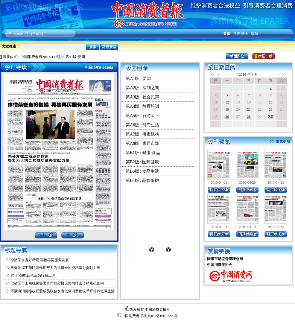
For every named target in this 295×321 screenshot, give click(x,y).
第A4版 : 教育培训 (142, 106)
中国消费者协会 (219, 265)
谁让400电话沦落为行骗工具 (32, 275)
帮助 (254, 34)
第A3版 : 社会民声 (142, 97)
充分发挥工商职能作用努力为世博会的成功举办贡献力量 (55, 268)
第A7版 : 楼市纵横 (142, 134)
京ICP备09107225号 (163, 316)
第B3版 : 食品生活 (142, 171)
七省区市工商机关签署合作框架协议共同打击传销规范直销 (57, 283)
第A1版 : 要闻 (138, 78)
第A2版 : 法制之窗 (142, 88)
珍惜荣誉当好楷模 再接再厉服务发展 (39, 260)
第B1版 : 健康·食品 (143, 152)
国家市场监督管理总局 (225, 259)
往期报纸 (240, 34)
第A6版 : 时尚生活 (142, 125)
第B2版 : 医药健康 (142, 162)
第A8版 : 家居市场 (142, 143)
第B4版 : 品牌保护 (142, 180)
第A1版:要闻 (75, 57)
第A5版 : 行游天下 (142, 115)
